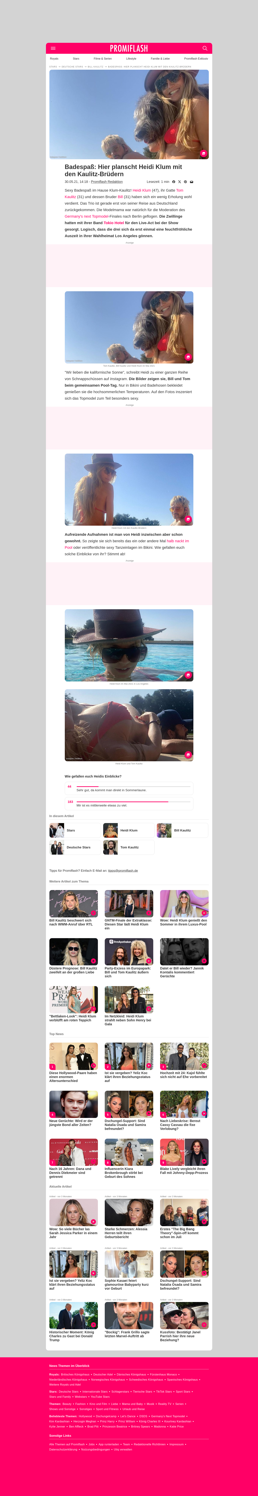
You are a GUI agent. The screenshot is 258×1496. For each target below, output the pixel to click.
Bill (120, 197)
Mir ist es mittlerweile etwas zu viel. (102, 805)
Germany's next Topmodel (86, 216)
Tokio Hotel (114, 223)
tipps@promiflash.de (123, 870)
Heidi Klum (142, 190)
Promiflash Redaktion (107, 182)
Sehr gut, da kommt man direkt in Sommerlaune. (112, 790)
